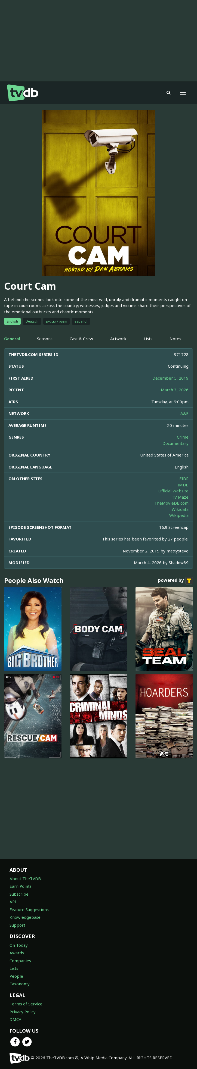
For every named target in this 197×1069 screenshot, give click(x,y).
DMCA (15, 1019)
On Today (19, 945)
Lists (14, 968)
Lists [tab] (148, 338)
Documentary (175, 443)
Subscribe (19, 894)
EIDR (184, 478)
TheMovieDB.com (171, 503)
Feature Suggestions (29, 909)
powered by (175, 580)
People (16, 976)
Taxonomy (20, 983)
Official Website (173, 490)
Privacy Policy (23, 1011)
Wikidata (180, 509)
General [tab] (12, 338)
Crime (183, 437)
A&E (184, 413)
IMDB (183, 484)
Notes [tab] (175, 338)
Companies (20, 960)
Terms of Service (26, 1004)
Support (17, 925)
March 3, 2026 (175, 389)
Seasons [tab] (45, 338)
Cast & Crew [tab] (81, 338)
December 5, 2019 (170, 378)
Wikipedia (179, 515)
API (13, 901)
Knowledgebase (25, 917)
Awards (17, 952)
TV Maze (180, 497)
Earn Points (21, 886)
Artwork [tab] (118, 338)
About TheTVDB (25, 878)
